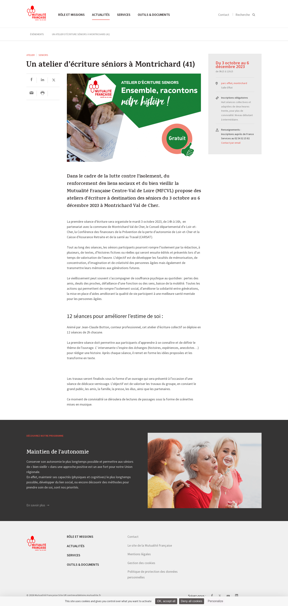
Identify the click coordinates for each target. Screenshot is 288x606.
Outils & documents (154, 15)
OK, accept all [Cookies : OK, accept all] (166, 601)
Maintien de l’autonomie (57, 452)
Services (123, 15)
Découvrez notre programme (44, 435)
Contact (223, 15)
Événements (37, 34)
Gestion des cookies (141, 563)
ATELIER (30, 55)
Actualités (101, 15)
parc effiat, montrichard (234, 83)
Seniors (43, 55)
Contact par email (230, 142)
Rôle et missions (71, 15)
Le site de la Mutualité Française (149, 545)
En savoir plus (37, 505)
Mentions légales (139, 554)
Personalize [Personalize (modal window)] (215, 601)
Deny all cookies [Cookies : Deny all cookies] (191, 601)
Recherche (242, 15)
